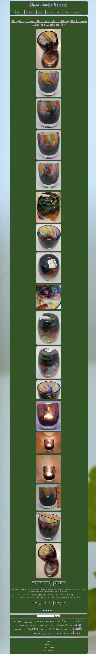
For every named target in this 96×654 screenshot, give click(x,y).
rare (46, 630)
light (57, 629)
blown (53, 625)
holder (79, 621)
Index (49, 641)
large (30, 634)
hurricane (62, 633)
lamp (31, 622)
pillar (41, 629)
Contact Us (48, 644)
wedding (33, 628)
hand (22, 625)
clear (47, 625)
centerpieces (23, 634)
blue (71, 625)
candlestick (64, 621)
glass (75, 633)
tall (25, 622)
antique (15, 634)
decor (24, 629)
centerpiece (34, 625)
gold (83, 634)
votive (18, 628)
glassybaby (66, 629)
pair (51, 628)
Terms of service (49, 650)
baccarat (51, 634)
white (41, 625)
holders (49, 621)
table (27, 625)
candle (77, 628)
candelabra (37, 633)
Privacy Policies (49, 647)
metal (17, 625)
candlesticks (62, 625)
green (45, 633)
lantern (77, 624)
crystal (18, 621)
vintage (39, 621)
